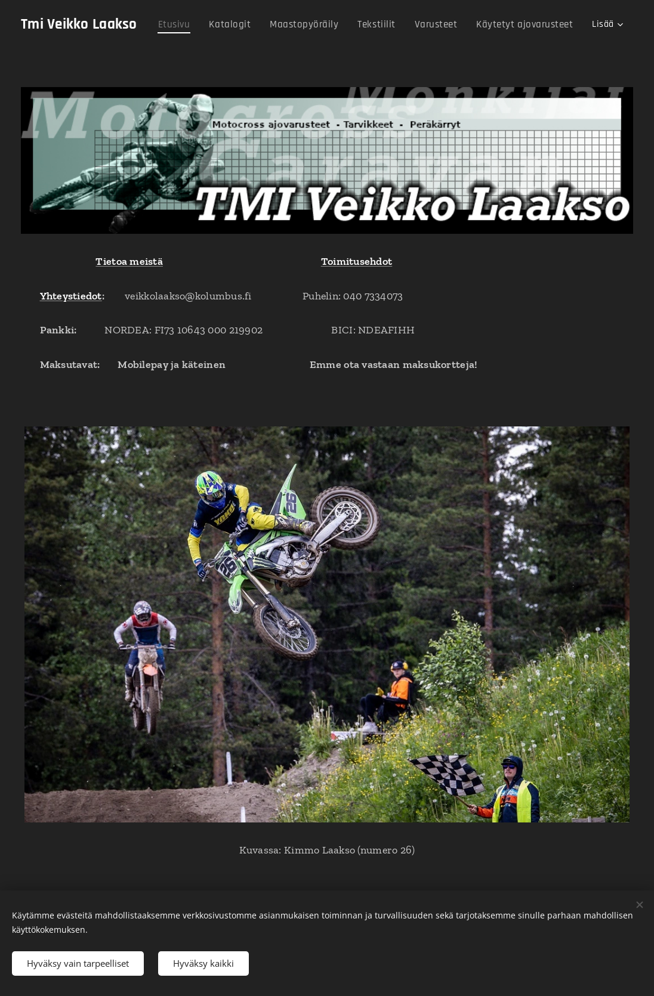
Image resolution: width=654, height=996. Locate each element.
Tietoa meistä (129, 261)
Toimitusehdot (357, 261)
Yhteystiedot (71, 295)
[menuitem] (185, 24)
